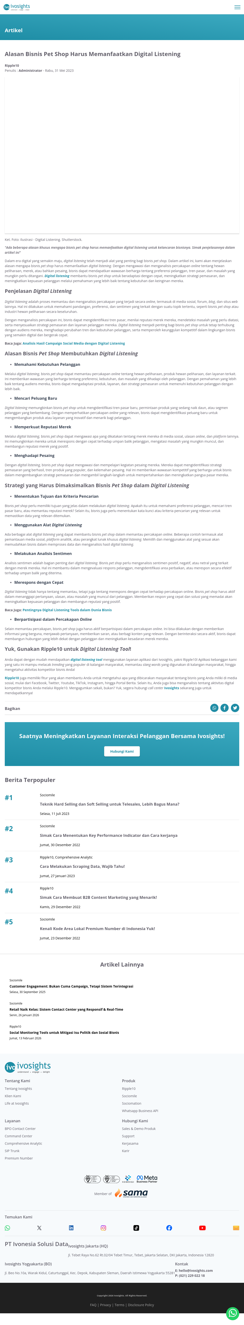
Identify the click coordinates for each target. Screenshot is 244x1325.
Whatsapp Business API (140, 1122)
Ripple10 (12, 689)
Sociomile (129, 1107)
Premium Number (19, 1170)
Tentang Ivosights (18, 1100)
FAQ (93, 1316)
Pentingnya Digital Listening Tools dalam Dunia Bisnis (67, 621)
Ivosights (171, 699)
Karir (125, 1162)
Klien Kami (13, 1107)
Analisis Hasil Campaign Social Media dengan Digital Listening (74, 355)
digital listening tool (86, 671)
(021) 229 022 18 (192, 1287)
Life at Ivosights (17, 1115)
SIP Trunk (12, 1162)
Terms (119, 1316)
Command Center (18, 1147)
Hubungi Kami (122, 763)
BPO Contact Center (20, 1140)
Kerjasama (130, 1155)
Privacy (105, 1316)
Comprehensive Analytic (23, 1155)
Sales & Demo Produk (139, 1140)
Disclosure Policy (141, 1316)
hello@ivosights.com (196, 1282)
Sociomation (131, 1115)
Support (128, 1147)
